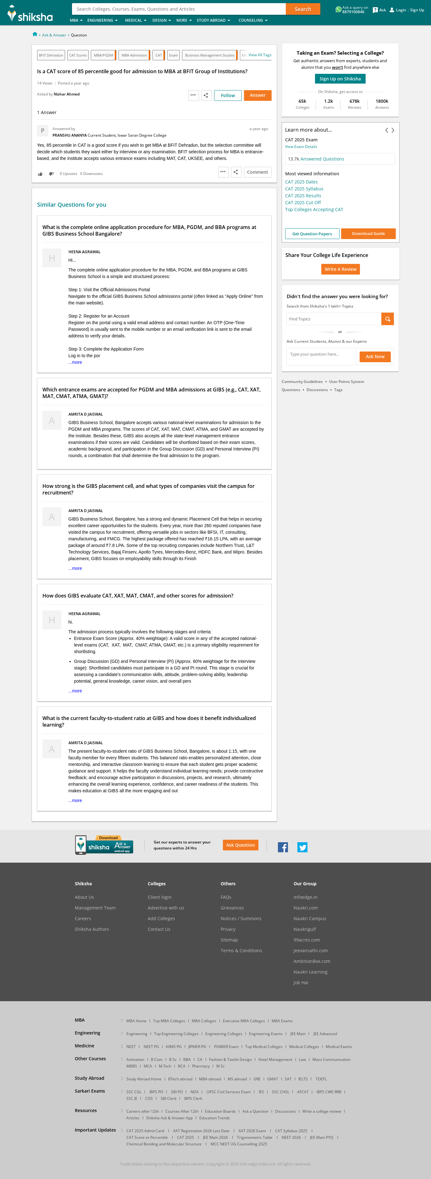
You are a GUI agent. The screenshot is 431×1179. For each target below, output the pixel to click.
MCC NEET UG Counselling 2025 (239, 1144)
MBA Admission (134, 55)
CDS (149, 1098)
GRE (257, 1079)
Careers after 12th (142, 1111)
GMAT (272, 1079)
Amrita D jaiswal (86, 414)
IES (261, 1091)
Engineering (104, 20)
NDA (195, 1091)
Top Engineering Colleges (176, 1033)
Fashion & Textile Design (230, 1059)
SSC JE (131, 1098)
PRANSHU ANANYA (70, 135)
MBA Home (136, 1020)
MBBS (131, 1066)
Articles (133, 1118)
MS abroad (237, 1079)
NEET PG (151, 1046)
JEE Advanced (325, 1033)
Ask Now (375, 356)
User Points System (346, 381)
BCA (181, 1066)
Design (162, 20)
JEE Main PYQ (321, 1137)
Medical (137, 20)
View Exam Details (301, 146)
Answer (258, 95)
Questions (291, 389)
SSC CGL (133, 1091)
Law (302, 1059)
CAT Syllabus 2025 (291, 1130)
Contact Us (159, 929)
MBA (77, 20)
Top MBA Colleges (169, 1020)
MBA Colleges (204, 1020)
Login (401, 10)
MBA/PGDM (103, 55)
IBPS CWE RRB (329, 1091)
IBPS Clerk (193, 1098)
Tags (338, 389)
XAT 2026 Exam (252, 1130)
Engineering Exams (266, 1033)
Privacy (228, 929)
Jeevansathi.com (311, 950)
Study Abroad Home (144, 1079)
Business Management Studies (210, 55)
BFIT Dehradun (51, 55)
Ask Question (240, 845)
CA (199, 1059)
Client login (160, 897)
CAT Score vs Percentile (147, 1137)
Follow (228, 95)
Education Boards (220, 1111)
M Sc (220, 1066)
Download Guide (368, 233)
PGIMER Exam (226, 1046)
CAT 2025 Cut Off (303, 202)
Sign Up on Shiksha (340, 79)
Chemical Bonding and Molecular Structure (164, 1144)
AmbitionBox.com (312, 961)
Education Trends (214, 1118)
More (184, 20)
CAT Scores (78, 55)
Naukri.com (306, 908)
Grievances (232, 908)
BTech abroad (180, 1079)
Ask (382, 10)
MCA (148, 1066)
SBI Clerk (168, 1098)
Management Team (95, 908)
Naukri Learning (311, 972)
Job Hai (301, 982)
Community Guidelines (302, 381)
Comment (257, 172)
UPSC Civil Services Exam (229, 1091)
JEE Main (298, 1033)
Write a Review (340, 269)
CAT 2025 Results (303, 196)
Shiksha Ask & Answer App (169, 1118)
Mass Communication (331, 1059)
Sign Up (417, 10)
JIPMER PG (197, 1046)
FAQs (226, 897)
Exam (173, 55)
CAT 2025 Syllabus (304, 189)
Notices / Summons (241, 918)
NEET (131, 1046)
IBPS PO (156, 1091)
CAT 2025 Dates (301, 182)
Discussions (317, 389)
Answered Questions (316, 159)
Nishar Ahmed (67, 94)
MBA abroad (210, 1079)
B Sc (173, 1059)
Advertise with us (166, 908)
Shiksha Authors (92, 929)
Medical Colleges (304, 1046)
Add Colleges (161, 918)
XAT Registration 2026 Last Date (201, 1130)
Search (303, 9)
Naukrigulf (305, 929)
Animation (135, 1059)
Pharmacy (201, 1066)
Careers (83, 918)
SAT (288, 1079)
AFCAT (303, 1091)
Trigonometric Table (255, 1137)
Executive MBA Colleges (244, 1020)
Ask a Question (255, 1111)
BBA (187, 1059)
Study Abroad (216, 20)
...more (75, 362)
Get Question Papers (312, 234)
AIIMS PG (174, 1046)
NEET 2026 (291, 1137)
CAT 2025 (185, 1137)
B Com (157, 1059)
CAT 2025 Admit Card (145, 1130)
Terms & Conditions (241, 950)
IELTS (303, 1079)
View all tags (260, 54)
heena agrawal (85, 251)
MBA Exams (282, 1020)
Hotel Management (275, 1059)
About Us (84, 897)
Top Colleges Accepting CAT (314, 209)
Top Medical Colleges (264, 1046)
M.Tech (165, 1066)
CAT (159, 55)
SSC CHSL (280, 1091)
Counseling (255, 20)
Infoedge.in (306, 897)
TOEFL (321, 1079)
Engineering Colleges (223, 1033)
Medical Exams (339, 1046)
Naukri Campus (310, 918)
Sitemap (229, 940)
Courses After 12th (181, 1111)
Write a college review (321, 1111)
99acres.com (307, 940)
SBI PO (177, 1091)
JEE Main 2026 (215, 1137)
